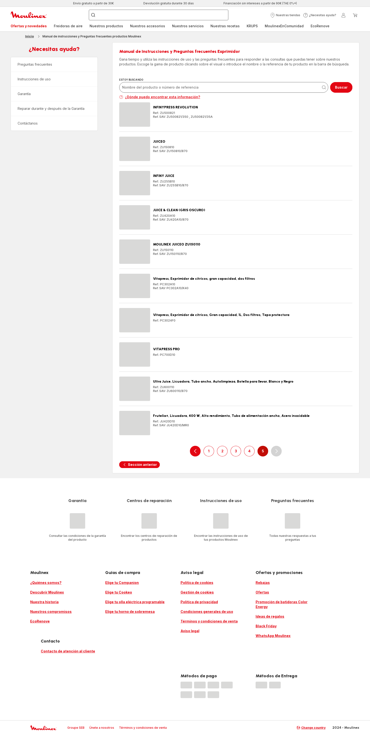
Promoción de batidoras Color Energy (281, 604)
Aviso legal (190, 631)
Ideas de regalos (270, 616)
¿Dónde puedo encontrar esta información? (159, 97)
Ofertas (262, 592)
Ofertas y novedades (29, 26)
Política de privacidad (199, 602)
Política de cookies (197, 583)
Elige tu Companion (122, 583)
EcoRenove (320, 26)
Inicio (29, 36)
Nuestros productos (106, 26)
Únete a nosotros (101, 727)
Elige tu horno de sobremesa (130, 611)
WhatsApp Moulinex (273, 636)
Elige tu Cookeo (118, 592)
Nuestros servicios (188, 26)
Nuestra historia (44, 602)
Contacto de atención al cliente (68, 651)
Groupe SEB (75, 727)
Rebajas (263, 583)
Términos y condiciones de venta (209, 621)
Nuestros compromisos (51, 611)
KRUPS (252, 26)
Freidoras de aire (68, 26)
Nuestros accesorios (147, 26)
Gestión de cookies (197, 592)
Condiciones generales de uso (207, 611)
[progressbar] (186, 685)
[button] (285, 15)
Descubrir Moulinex (47, 592)
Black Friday (266, 626)
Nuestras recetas (225, 26)
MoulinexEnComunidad (284, 26)
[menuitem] (29, 26)
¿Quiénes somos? (46, 583)
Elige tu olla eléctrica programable (135, 602)
